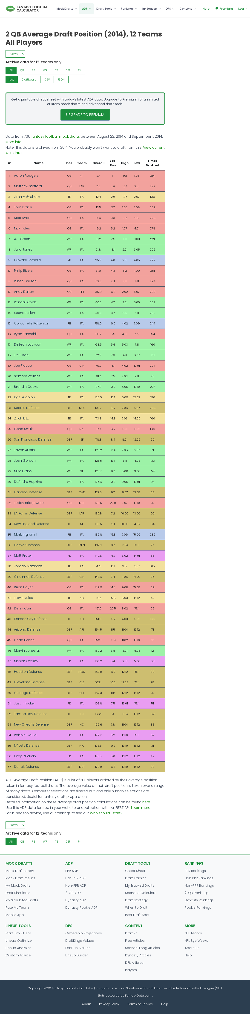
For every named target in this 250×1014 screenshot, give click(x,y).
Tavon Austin (24, 450)
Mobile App (15, 915)
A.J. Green (22, 239)
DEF (68, 70)
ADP (85, 9)
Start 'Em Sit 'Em (18, 933)
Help (206, 8)
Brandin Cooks (26, 386)
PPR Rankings (195, 871)
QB (22, 70)
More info (13, 142)
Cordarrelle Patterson (31, 323)
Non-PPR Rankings (199, 885)
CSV (47, 79)
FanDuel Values (77, 948)
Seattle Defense (27, 407)
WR (45, 70)
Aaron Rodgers (26, 175)
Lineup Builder (76, 955)
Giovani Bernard (27, 260)
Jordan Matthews (28, 566)
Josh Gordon (25, 460)
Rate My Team (17, 907)
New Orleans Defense (31, 724)
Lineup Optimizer (19, 940)
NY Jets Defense (27, 745)
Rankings (127, 9)
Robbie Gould (25, 735)
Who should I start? (106, 813)
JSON (61, 79)
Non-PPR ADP (75, 885)
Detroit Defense (26, 766)
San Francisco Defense (33, 439)
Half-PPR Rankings (199, 878)
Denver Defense (27, 545)
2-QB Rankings (197, 893)
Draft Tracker (135, 878)
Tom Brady (23, 207)
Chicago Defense (28, 692)
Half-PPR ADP (75, 878)
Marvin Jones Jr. (27, 650)
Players (131, 970)
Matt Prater (23, 555)
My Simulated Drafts (22, 900)
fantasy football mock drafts (55, 136)
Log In (242, 8)
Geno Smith (23, 429)
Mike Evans (23, 471)
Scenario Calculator (141, 893)
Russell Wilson (25, 281)
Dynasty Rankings (199, 900)
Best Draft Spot (137, 915)
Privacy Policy (109, 1004)
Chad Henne (24, 640)
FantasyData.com (138, 995)
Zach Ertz (21, 418)
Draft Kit (131, 933)
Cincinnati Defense (29, 576)
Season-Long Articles (142, 948)
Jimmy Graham (27, 196)
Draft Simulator (18, 893)
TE (56, 70)
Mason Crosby (26, 661)
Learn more (140, 807)
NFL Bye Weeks (196, 940)
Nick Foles (22, 228)
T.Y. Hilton (21, 355)
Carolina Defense (28, 492)
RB (33, 70)
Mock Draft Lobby (20, 871)
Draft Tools (104, 9)
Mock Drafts (65, 9)
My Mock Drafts (18, 885)
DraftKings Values (79, 940)
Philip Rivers (23, 270)
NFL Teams (193, 933)
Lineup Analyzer (18, 948)
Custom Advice (18, 955)
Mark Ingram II (25, 534)
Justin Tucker (24, 703)
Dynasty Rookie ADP (81, 907)
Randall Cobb (25, 302)
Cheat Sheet (135, 871)
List (11, 79)
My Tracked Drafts (139, 885)
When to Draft (136, 907)
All (11, 70)
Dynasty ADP (75, 900)
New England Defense (31, 524)
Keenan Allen (24, 312)
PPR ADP (71, 871)
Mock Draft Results (20, 878)
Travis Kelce (23, 597)
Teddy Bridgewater (29, 502)
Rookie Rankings (198, 907)
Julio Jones (23, 249)
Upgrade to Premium (85, 114)
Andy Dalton (24, 291)
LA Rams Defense (28, 513)
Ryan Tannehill (25, 334)
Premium (224, 8)
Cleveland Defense (29, 682)
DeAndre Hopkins (28, 481)
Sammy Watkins (27, 376)
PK (79, 70)
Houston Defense (28, 671)
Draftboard (29, 79)
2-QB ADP (73, 893)
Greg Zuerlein (25, 756)
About (86, 1004)
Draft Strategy (136, 900)
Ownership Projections (83, 933)
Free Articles (135, 940)
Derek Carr (22, 608)
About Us (192, 948)
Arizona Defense (27, 629)
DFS (168, 9)
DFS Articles (134, 962)
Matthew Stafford (28, 186)
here (146, 802)
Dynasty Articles (138, 955)
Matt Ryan (22, 217)
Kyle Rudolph (24, 397)
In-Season (149, 9)
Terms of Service (140, 1004)
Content (186, 9)
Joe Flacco (23, 365)
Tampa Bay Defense (30, 714)
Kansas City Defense (31, 619)
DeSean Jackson (27, 344)
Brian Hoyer (23, 587)
